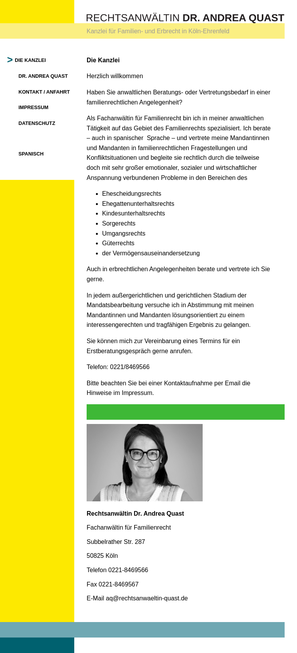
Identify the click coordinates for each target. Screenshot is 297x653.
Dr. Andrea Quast (43, 76)
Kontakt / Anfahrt (44, 92)
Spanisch (31, 154)
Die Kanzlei (30, 60)
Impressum (34, 107)
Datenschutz (37, 123)
